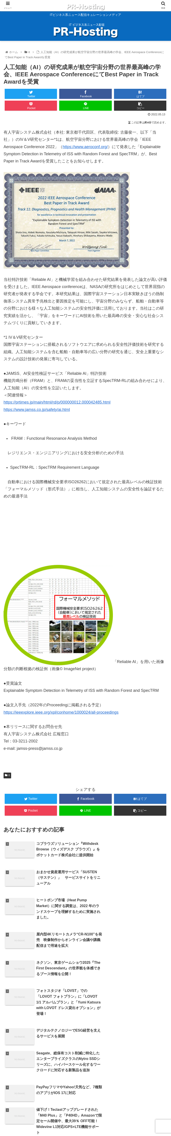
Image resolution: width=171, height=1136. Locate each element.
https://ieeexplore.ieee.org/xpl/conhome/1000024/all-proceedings (61, 712)
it (7, 775)
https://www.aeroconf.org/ (85, 147)
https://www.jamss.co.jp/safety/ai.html (37, 409)
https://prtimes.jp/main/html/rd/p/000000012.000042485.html (57, 402)
